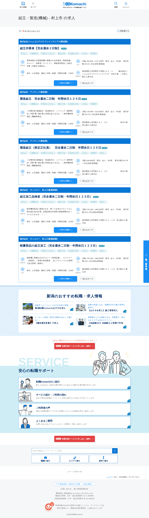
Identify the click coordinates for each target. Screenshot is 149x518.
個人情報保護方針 (81, 489)
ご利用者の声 (43, 408)
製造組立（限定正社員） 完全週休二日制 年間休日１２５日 (60, 147)
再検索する (123, 31)
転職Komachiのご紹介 (48, 381)
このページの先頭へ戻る (74, 471)
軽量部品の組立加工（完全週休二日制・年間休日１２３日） (59, 245)
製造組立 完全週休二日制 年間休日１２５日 (50, 98)
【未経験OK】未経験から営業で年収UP (105, 324)
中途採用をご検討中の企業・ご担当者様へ (75, 484)
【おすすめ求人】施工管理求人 (103, 310)
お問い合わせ (66, 489)
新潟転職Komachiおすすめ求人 (50, 308)
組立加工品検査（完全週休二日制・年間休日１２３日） (56, 196)
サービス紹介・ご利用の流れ (51, 394)
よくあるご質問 (44, 421)
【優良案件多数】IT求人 (46, 323)
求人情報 (23, 7)
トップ (109, 477)
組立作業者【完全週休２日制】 (40, 48)
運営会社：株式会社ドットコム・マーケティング (74, 493)
